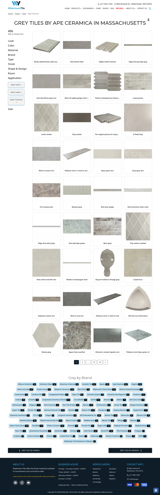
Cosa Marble (80, 439)
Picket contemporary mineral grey (107, 137)
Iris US (37, 454)
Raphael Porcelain (123, 465)
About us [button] (130, 28)
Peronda (73, 465)
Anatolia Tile (89, 423)
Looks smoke (46, 173)
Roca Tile (20, 470)
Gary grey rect (138, 210)
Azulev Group (44, 428)
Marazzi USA (143, 454)
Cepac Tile (77, 434)
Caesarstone (21, 434)
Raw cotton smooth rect (46, 319)
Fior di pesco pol (46, 246)
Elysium (88, 444)
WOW (142, 475)
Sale (112, 28)
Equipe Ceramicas (138, 444)
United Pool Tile (67, 475)
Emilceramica (104, 444)
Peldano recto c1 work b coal (107, 355)
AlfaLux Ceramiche (27, 423)
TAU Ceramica (124, 470)
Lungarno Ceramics (67, 454)
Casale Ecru (138, 319)
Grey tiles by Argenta (129, 489)
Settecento (61, 470)
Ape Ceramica (120, 423)
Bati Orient (84, 428)
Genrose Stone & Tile (54, 449)
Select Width (15, 124)
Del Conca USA (137, 439)
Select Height (15, 131)
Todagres (140, 470)
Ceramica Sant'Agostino (118, 434)
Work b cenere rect (46, 210)
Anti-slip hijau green (77, 282)
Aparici (104, 423)
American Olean (48, 423)
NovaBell (37, 465)
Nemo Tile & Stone (19, 465)
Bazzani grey (77, 246)
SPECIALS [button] (119, 28)
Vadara (83, 475)
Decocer (108, 439)
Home (10, 53)
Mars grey (107, 282)
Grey (24, 53)
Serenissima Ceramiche (40, 470)
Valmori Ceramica (114, 475)
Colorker (34, 439)
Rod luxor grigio (107, 246)
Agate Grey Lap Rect (77, 391)
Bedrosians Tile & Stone (104, 428)
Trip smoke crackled (138, 282)
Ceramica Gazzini (95, 434)
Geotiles (73, 449)
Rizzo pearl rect (107, 210)
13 (100, 401)
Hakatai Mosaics (122, 449)
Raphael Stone (142, 465)
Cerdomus (139, 434)
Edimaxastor (19, 444)
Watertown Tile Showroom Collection (80, 480)
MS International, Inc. (90, 454)
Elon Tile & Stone (71, 444)
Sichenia (75, 470)
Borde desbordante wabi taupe (46, 101)
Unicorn (51, 475)
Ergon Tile (18, 449)
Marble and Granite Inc (51, 459)
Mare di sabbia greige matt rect (77, 137)
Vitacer (130, 475)
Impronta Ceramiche (20, 454)
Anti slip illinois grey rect (46, 137)
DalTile (95, 439)
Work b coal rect (77, 355)
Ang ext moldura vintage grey (107, 319)
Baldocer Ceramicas (64, 428)
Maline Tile (111, 454)
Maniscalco (127, 454)
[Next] (105, 401)
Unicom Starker (35, 475)
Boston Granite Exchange (131, 428)
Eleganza (34, 444)
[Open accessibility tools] (155, 490)
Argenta (137, 423)
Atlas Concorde (25, 428)
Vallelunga (96, 475)
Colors (17, 53)
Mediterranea (91, 459)
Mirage (122, 459)
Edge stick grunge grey (138, 101)
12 (94, 401)
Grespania (104, 449)
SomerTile (107, 470)
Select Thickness (16, 139)
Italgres (50, 454)
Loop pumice (138, 137)
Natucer (135, 459)
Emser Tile (120, 444)
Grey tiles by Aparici (30, 489)
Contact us (142, 28)
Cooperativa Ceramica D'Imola (56, 439)
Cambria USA (38, 434)
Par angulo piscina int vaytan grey (107, 173)
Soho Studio (90, 470)
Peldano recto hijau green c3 (137, 391)
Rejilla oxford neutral (107, 101)
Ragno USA (104, 465)
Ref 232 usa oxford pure (137, 355)
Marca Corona (73, 459)
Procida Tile (88, 465)
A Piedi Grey (138, 173)
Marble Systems (28, 459)
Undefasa (19, 475)
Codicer (20, 439)
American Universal (69, 423)
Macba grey (46, 391)
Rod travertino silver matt (138, 246)
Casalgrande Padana (58, 434)
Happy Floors (140, 449)
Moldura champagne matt (76, 319)
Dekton (121, 439)
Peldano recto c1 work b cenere (77, 210)
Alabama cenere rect (46, 355)
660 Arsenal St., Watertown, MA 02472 (134, 23)
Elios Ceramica (51, 444)
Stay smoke (77, 173)
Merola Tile (108, 459)
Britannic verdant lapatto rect (107, 391)
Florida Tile (34, 449)
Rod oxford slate (77, 101)
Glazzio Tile (88, 449)
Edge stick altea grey (46, 282)
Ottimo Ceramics (55, 465)
